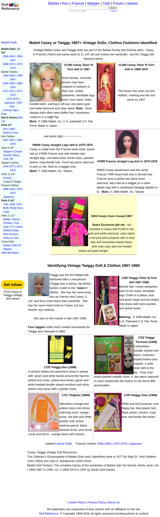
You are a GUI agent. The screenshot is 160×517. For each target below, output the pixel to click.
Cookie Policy (76, 502)
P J (12, 226)
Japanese (8, 196)
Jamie (19, 226)
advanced (114, 11)
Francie (7, 178)
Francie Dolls (63, 443)
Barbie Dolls (9, 42)
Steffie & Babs (11, 230)
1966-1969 (104, 443)
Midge (6, 219)
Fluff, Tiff (8, 159)
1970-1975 (120, 443)
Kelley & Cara (10, 238)
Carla (6, 212)
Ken (5, 129)
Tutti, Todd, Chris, (13, 204)
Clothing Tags (10, 110)
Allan (12, 129)
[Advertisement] (93, 24)
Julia (5, 226)
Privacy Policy (96, 502)
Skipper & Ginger (12, 151)
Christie (7, 223)
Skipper (7, 249)
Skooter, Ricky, (11, 155)
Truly (16, 223)
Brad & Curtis (10, 132)
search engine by (77, 11)
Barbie (6, 245)
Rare (4, 114)
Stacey (16, 219)
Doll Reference (48, 513)
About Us (114, 502)
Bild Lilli (17, 245)
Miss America (10, 234)
